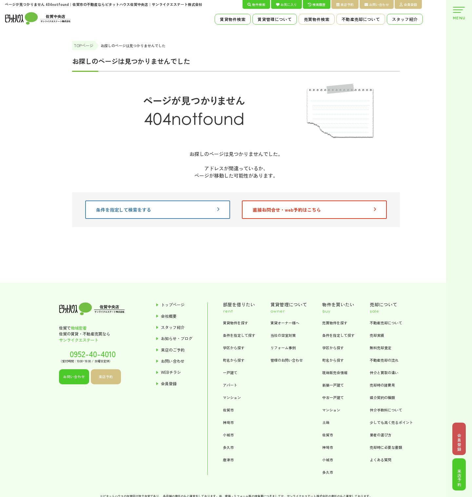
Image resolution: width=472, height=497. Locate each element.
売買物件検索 (316, 19)
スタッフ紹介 (405, 19)
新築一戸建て (333, 385)
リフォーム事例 (283, 347)
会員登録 (408, 4)
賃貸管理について (275, 19)
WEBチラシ (171, 373)
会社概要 (169, 316)
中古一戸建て (333, 397)
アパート (230, 385)
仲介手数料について (386, 409)
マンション (232, 397)
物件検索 (256, 4)
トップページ (173, 305)
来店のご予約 (173, 350)
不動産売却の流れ (384, 360)
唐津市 (228, 459)
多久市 (228, 447)
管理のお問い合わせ (286, 360)
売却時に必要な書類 (386, 447)
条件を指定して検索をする (157, 210)
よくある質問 (380, 459)
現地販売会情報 (334, 372)
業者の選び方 (380, 434)
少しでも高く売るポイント (391, 422)
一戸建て (230, 372)
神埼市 (228, 422)
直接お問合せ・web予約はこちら (314, 210)
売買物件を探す (334, 322)
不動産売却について (361, 19)
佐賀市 (228, 409)
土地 (325, 422)
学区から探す (234, 347)
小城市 (228, 434)
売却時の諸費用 (382, 385)
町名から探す (234, 360)
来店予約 (345, 4)
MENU (459, 13)
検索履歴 (316, 4)
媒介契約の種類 (382, 397)
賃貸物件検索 (233, 19)
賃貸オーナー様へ (284, 322)
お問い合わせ (376, 4)
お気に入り (286, 4)
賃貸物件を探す (235, 322)
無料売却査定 (380, 347)
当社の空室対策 (283, 335)
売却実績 (377, 335)
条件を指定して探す (239, 335)
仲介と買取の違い (384, 372)
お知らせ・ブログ (176, 339)
